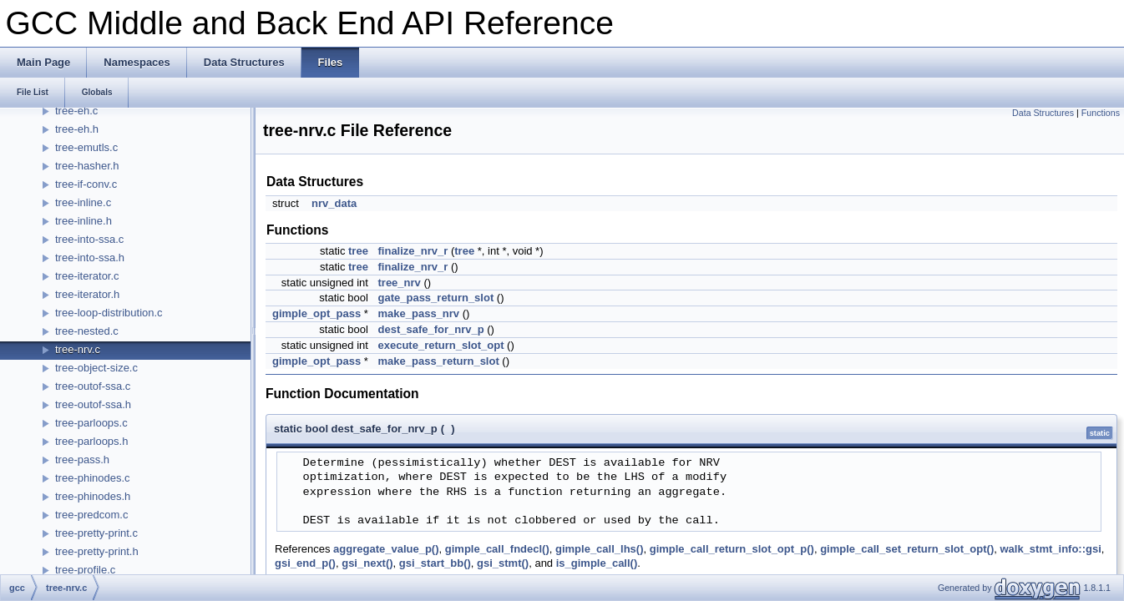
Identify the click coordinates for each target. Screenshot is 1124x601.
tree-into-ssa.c (89, 239)
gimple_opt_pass (316, 313)
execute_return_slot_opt (441, 345)
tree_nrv (399, 282)
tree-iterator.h (87, 294)
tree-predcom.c (91, 514)
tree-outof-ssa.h (93, 404)
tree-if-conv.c (86, 184)
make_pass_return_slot (438, 361)
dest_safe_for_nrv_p (431, 329)
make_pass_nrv (419, 313)
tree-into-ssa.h (89, 257)
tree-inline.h (83, 221)
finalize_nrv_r (413, 251)
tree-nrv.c (77, 349)
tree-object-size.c (96, 367)
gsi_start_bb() (435, 563)
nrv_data (334, 203)
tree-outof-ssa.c (92, 386)
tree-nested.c (87, 331)
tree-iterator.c (87, 276)
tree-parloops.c (91, 423)
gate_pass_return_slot (436, 297)
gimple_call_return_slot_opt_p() (732, 549)
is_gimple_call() (597, 563)
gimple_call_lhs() (599, 549)
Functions (1100, 113)
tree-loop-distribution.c (109, 312)
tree (358, 251)
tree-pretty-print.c (96, 533)
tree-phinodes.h (92, 496)
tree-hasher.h (87, 165)
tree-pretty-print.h (97, 551)
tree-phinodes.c (92, 478)
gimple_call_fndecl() (497, 549)
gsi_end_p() (305, 563)
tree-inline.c (83, 202)
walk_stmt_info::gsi (1050, 549)
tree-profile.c (85, 569)
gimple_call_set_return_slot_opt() (907, 549)
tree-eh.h (77, 129)
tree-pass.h (82, 459)
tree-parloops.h (91, 441)
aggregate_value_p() (385, 549)
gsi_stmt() (503, 563)
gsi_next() (367, 563)
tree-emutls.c (86, 147)
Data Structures (1043, 113)
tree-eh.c (76, 110)
